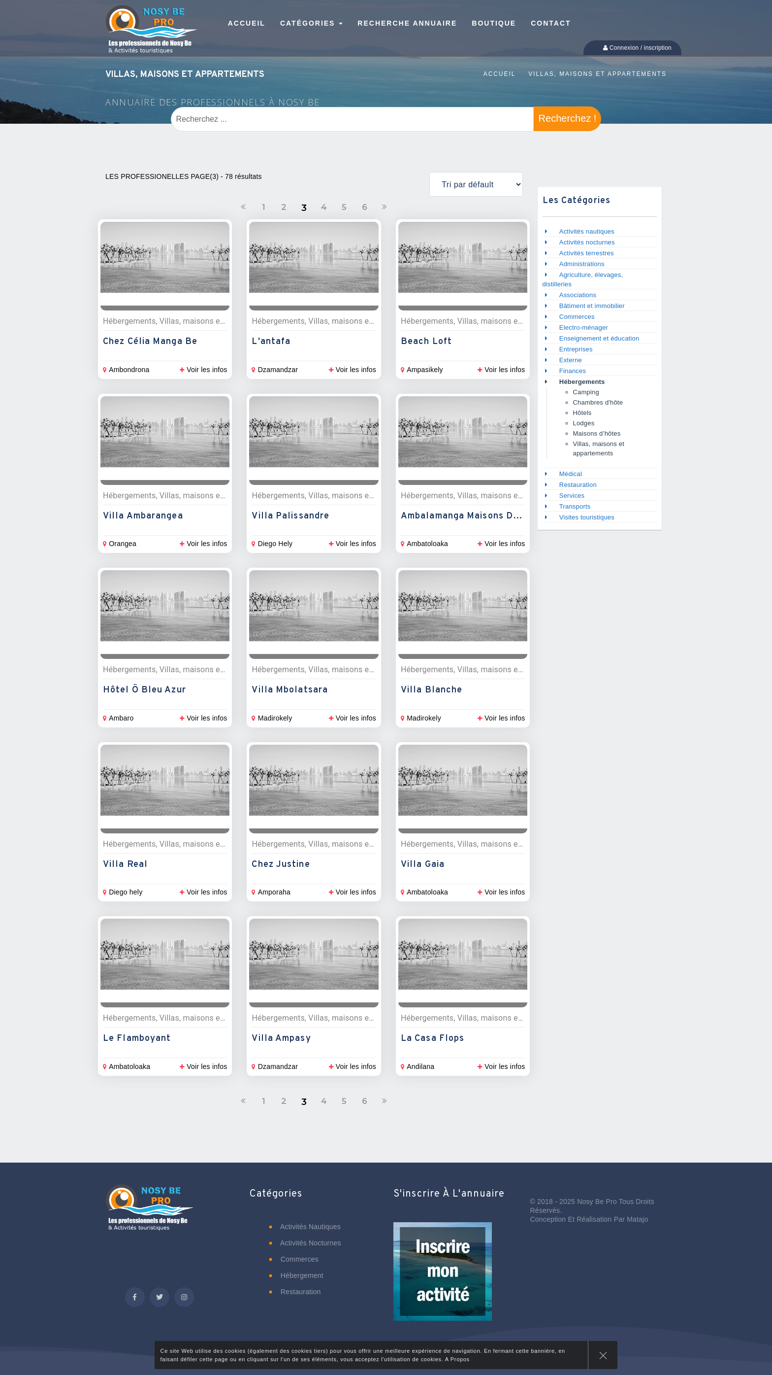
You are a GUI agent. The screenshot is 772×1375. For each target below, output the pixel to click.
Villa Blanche (431, 690)
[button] (442, 1278)
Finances (572, 371)
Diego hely (122, 892)
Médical (570, 474)
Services (571, 495)
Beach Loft (426, 341)
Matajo (637, 1219)
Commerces (577, 316)
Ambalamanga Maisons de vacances (482, 516)
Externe (570, 360)
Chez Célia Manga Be (150, 341)
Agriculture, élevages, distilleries (583, 279)
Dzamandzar (275, 370)
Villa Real (125, 864)
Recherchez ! (568, 118)
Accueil (499, 73)
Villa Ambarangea (143, 516)
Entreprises (576, 349)
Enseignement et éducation (599, 338)
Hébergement (296, 1275)
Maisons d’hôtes (597, 433)
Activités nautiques (586, 231)
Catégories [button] (311, 23)
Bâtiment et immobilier (592, 305)
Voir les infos (203, 370)
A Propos (457, 1359)
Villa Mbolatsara (290, 690)
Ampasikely (422, 370)
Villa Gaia (423, 864)
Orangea (119, 544)
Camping (586, 392)
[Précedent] (243, 207)
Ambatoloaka (424, 544)
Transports (575, 506)
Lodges (584, 423)
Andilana (417, 1066)
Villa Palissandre (290, 516)
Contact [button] (551, 23)
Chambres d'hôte (598, 402)
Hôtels (582, 412)
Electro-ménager (583, 327)
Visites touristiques (586, 517)
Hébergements (582, 381)
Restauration (579, 484)
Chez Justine (281, 864)
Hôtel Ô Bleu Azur (144, 690)
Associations (577, 295)
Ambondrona (126, 370)
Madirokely (272, 718)
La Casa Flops (432, 1038)
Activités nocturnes (587, 242)
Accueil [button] (246, 23)
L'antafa (271, 341)
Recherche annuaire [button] (407, 23)
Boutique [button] (494, 23)
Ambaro (118, 718)
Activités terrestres (586, 253)
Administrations (582, 264)
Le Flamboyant (137, 1038)
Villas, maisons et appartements (597, 73)
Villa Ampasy (281, 1038)
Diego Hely (272, 544)
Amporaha (271, 892)
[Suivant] (384, 207)
